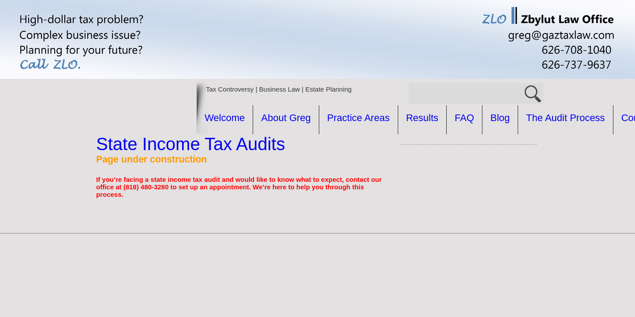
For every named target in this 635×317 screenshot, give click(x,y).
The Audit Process (244, 146)
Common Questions (342, 146)
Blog (500, 117)
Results (422, 117)
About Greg (286, 117)
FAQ (464, 117)
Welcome (225, 117)
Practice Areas (358, 117)
